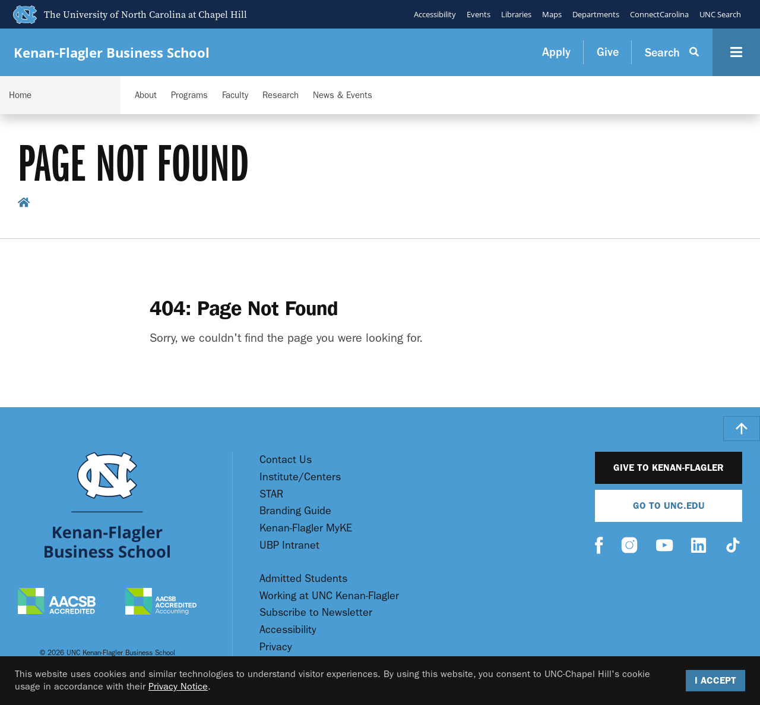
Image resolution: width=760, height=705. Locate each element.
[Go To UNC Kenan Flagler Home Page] (107, 505)
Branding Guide (295, 511)
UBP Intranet (289, 545)
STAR (271, 494)
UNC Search (720, 14)
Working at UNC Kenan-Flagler (329, 596)
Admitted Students (303, 578)
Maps (552, 14)
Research (280, 95)
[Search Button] (672, 52)
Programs (189, 95)
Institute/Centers (300, 477)
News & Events (342, 95)
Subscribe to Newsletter (315, 612)
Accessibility (435, 14)
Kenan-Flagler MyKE (305, 528)
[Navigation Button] (736, 52)
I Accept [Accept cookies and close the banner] (715, 680)
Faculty (235, 95)
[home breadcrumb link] (24, 204)
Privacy (275, 647)
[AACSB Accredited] (57, 602)
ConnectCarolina (659, 14)
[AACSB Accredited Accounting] (161, 603)
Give (608, 52)
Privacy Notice (178, 686)
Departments (595, 14)
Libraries (516, 14)
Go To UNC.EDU (669, 505)
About (146, 95)
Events (478, 14)
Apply (556, 52)
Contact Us (285, 460)
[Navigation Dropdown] (60, 95)
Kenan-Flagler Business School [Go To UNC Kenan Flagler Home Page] (112, 52)
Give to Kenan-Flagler (668, 467)
